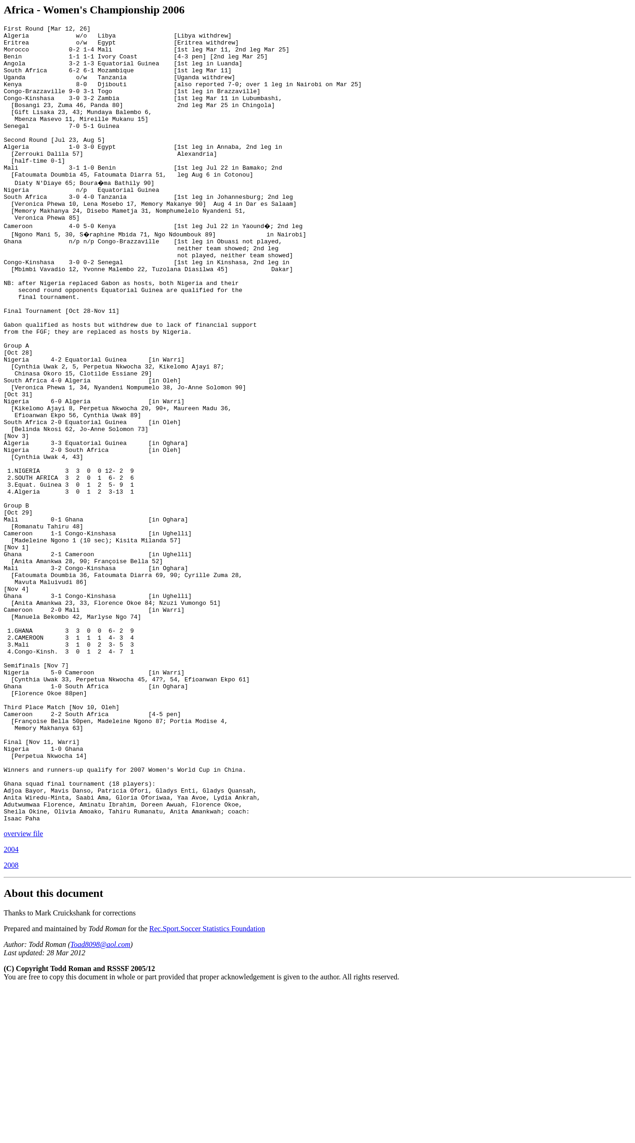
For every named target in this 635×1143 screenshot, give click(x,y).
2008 (11, 1019)
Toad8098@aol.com (100, 1099)
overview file (23, 988)
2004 (11, 1004)
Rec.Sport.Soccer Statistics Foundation (207, 1083)
